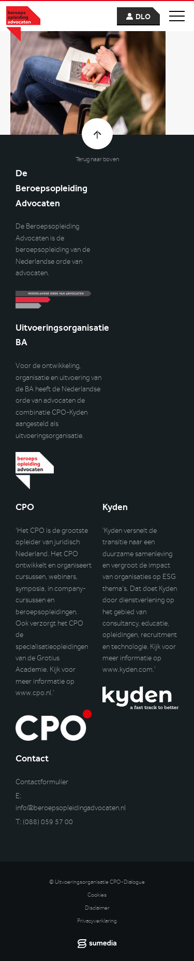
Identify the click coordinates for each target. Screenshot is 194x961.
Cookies (97, 895)
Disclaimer (97, 908)
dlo (143, 16)
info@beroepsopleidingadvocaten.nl (71, 807)
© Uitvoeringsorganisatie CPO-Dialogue (97, 882)
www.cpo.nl (33, 692)
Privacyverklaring (97, 920)
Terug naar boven (97, 159)
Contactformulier (42, 782)
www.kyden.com (127, 669)
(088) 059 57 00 (48, 821)
